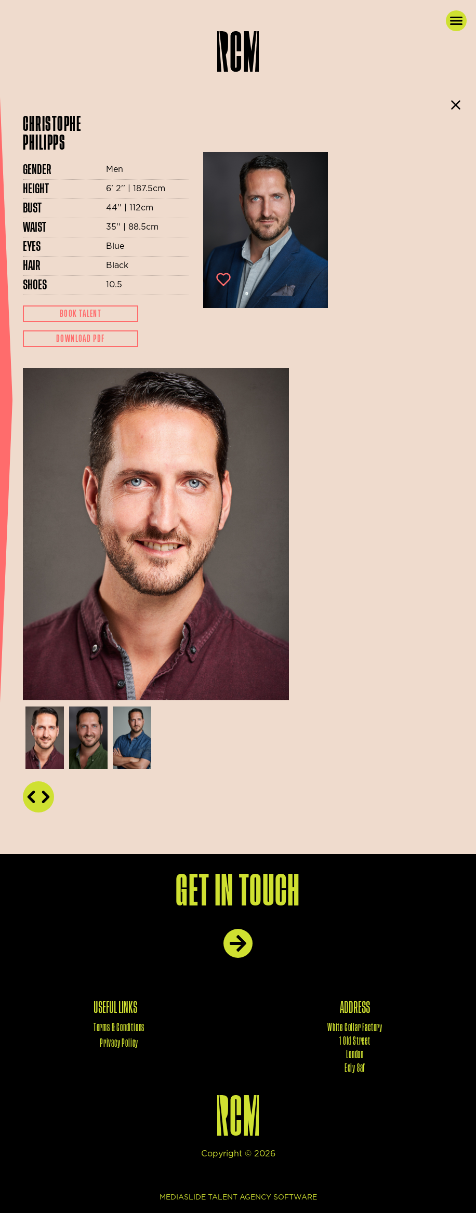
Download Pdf (80, 338)
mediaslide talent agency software (238, 1197)
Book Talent (80, 313)
